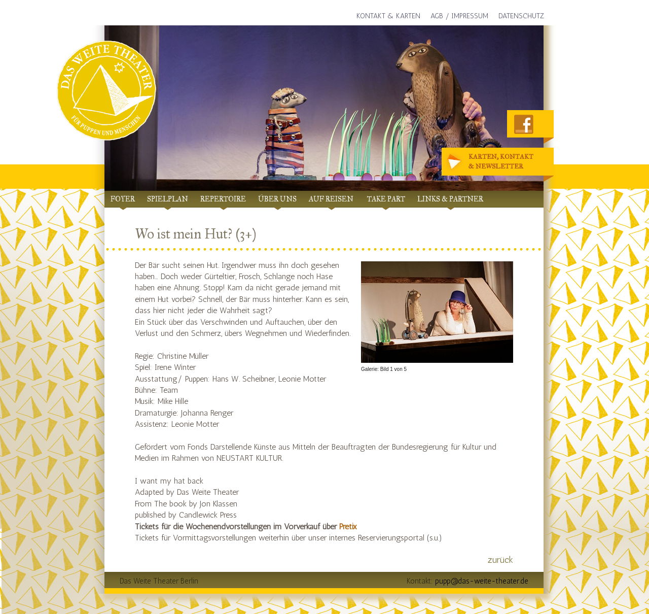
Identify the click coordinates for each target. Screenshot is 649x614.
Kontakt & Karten (388, 16)
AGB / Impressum (459, 16)
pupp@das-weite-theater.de (481, 581)
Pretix (348, 526)
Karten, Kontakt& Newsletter (491, 162)
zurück (500, 559)
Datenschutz (521, 16)
